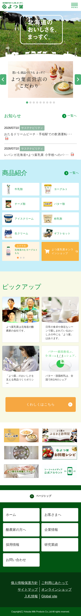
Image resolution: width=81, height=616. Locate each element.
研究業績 (51, 544)
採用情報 (12, 544)
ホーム (11, 514)
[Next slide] (78, 79)
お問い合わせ (16, 560)
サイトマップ (28, 589)
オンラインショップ (56, 589)
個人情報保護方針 (24, 583)
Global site (49, 596)
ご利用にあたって (54, 583)
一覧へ (69, 116)
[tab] (27, 102)
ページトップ (40, 496)
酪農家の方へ (16, 529)
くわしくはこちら (40, 404)
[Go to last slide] (3, 79)
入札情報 (31, 596)
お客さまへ (52, 514)
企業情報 (51, 529)
